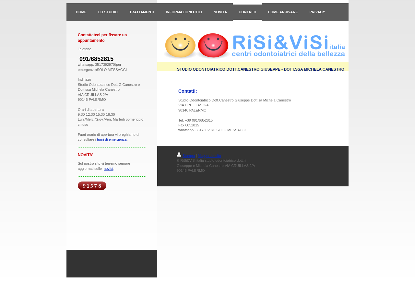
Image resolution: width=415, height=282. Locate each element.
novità (108, 168)
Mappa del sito (209, 156)
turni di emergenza (111, 139)
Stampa (186, 156)
